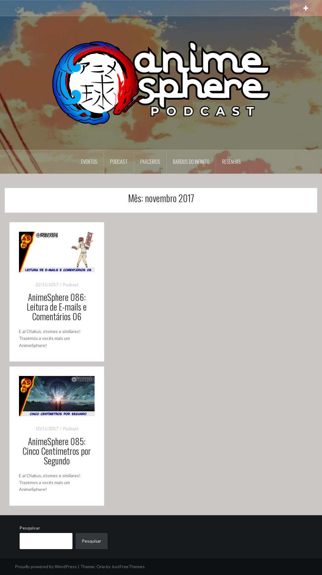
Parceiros (150, 161)
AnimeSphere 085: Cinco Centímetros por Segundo (56, 451)
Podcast (119, 161)
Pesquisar (30, 527)
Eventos (89, 161)
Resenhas (231, 161)
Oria (100, 566)
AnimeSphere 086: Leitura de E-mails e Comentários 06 (56, 307)
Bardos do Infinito (191, 161)
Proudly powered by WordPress (46, 566)
